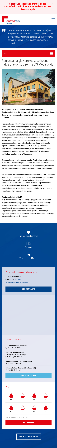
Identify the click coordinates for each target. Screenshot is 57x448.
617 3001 (18, 279)
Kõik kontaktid (29, 289)
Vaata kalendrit (28, 376)
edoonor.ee (14, 3)
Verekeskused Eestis (28, 258)
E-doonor (28, 247)
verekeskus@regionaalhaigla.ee (16, 282)
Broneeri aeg (28, 422)
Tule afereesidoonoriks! (28, 236)
